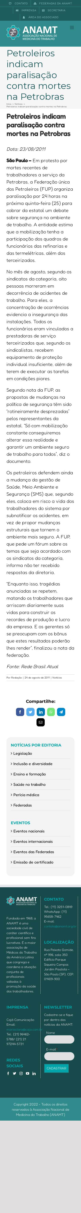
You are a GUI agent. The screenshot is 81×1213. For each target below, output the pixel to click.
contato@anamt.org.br (60, 926)
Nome (50, 1033)
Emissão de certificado (33, 862)
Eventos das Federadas (33, 851)
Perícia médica (26, 794)
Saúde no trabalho (29, 784)
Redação (16, 677)
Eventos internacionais (33, 841)
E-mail (52, 1049)
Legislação (22, 753)
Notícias (57, 677)
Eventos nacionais (28, 831)
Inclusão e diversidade (32, 763)
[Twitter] (14, 1073)
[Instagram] (21, 1073)
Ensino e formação (29, 774)
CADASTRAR (56, 1068)
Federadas (22, 805)
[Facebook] (8, 1073)
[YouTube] (27, 1073)
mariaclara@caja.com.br (24, 1029)
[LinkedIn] (34, 1073)
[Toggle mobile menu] (72, 27)
